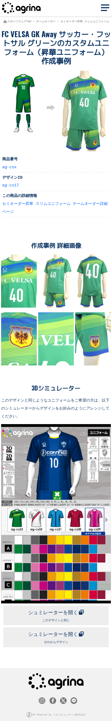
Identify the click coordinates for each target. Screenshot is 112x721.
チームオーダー (46, 21)
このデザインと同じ (56, 613)
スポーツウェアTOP (19, 21)
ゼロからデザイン (56, 635)
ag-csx (9, 166)
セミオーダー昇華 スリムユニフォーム (85, 21)
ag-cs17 (10, 185)
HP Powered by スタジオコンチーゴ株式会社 (59, 712)
